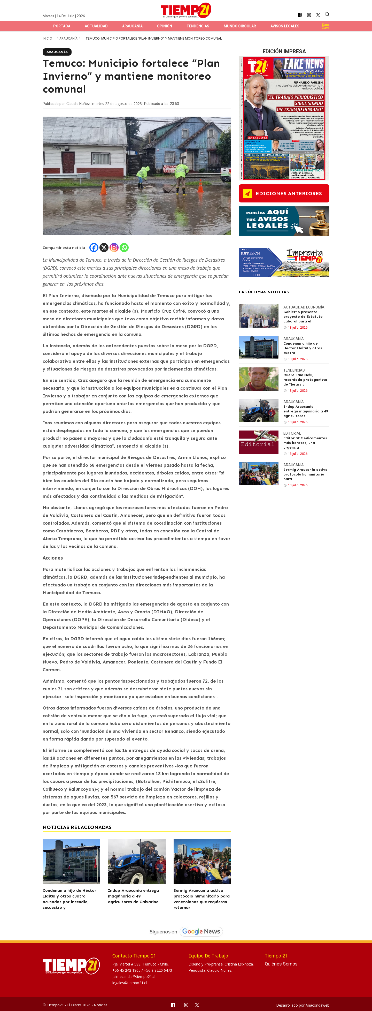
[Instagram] (114, 247)
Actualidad (96, 26)
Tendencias (198, 26)
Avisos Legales (284, 26)
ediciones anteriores (289, 193)
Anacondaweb (317, 1005)
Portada (61, 26)
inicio (47, 38)
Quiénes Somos (281, 964)
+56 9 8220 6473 (158, 970)
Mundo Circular (240, 26)
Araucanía (132, 26)
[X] (104, 247)
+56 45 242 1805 (127, 970)
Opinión (164, 26)
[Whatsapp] (124, 247)
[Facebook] (93, 247)
